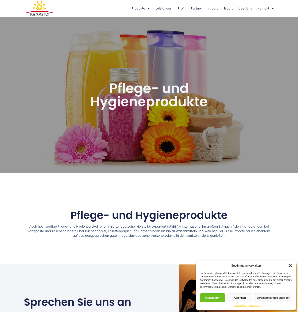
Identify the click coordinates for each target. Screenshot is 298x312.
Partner (196, 8)
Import (213, 8)
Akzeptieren (212, 297)
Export (228, 8)
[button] (290, 266)
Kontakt (266, 8)
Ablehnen (240, 297)
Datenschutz (240, 305)
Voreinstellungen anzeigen (273, 297)
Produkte (141, 8)
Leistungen (164, 8)
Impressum (254, 305)
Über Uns (245, 8)
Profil (181, 8)
